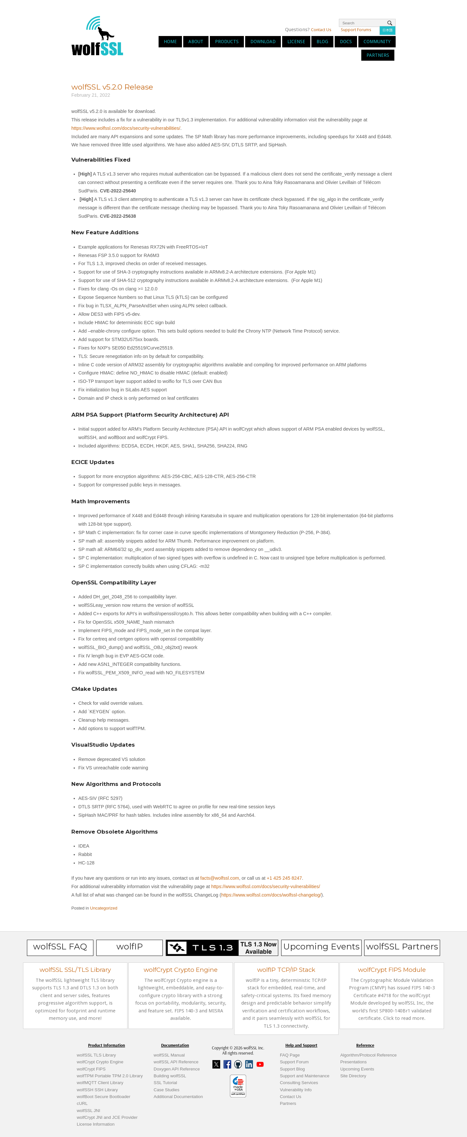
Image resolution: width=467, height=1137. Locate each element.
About (195, 41)
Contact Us (321, 29)
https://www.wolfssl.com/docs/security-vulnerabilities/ (125, 128)
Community (377, 41)
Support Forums (356, 29)
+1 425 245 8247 (284, 878)
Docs (346, 41)
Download (263, 41)
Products (227, 41)
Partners (377, 55)
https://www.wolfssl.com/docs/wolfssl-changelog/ (271, 895)
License (296, 41)
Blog (322, 41)
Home (170, 41)
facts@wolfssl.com (219, 878)
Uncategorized (103, 908)
